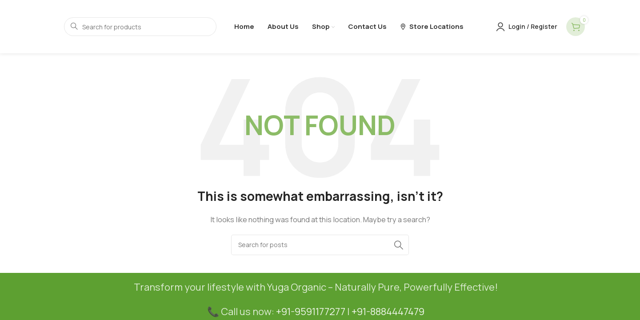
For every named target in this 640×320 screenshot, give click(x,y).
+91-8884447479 (388, 311)
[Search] (320, 245)
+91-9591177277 (310, 311)
